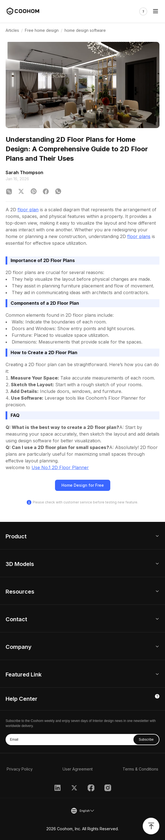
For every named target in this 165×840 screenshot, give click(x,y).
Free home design (42, 30)
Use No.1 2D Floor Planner (60, 467)
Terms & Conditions (140, 769)
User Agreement (78, 769)
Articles (12, 30)
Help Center (21, 698)
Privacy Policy (20, 769)
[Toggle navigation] (155, 11)
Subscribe (146, 739)
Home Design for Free (82, 485)
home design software (85, 30)
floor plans (138, 236)
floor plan (28, 209)
